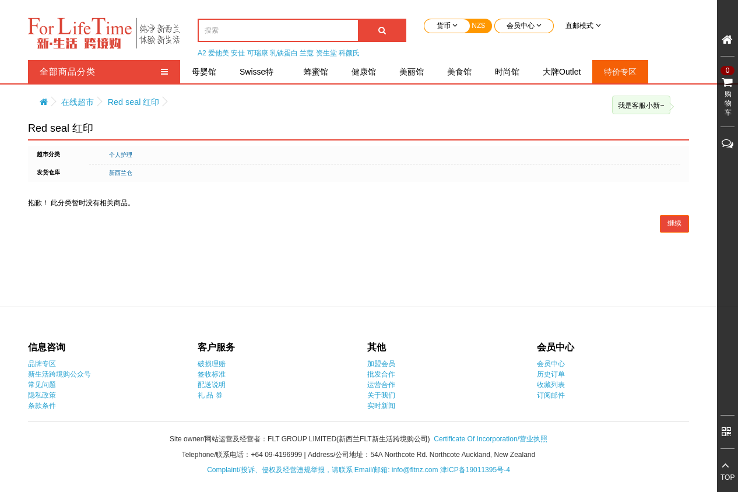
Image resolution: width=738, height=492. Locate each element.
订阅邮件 (551, 395)
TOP (728, 477)
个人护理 (120, 155)
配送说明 (212, 385)
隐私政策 (42, 395)
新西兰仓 (120, 173)
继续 (674, 223)
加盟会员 (381, 364)
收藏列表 (551, 385)
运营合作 (381, 385)
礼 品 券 (210, 395)
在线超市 (77, 102)
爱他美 (218, 53)
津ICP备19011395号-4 (475, 470)
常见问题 (42, 385)
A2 (202, 53)
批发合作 (381, 374)
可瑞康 (257, 53)
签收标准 (212, 374)
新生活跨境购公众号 (59, 374)
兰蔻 (307, 53)
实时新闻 (381, 406)
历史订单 (551, 374)
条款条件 (42, 406)
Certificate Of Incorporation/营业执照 (490, 439)
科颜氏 (349, 53)
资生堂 (326, 53)
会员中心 (551, 364)
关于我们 (381, 395)
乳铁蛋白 (284, 53)
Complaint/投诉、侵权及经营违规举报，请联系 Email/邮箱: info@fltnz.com (323, 470)
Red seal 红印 (134, 102)
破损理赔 (212, 364)
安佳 (238, 53)
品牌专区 (42, 364)
